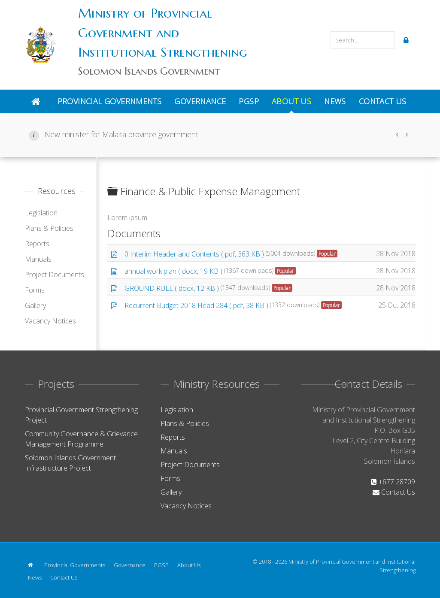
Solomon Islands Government (149, 71)
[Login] (407, 40)
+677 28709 (393, 481)
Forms (35, 290)
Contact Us (394, 492)
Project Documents (54, 274)
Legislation (41, 212)
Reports (37, 243)
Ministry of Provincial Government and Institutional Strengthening (162, 32)
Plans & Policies (49, 228)
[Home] (38, 101)
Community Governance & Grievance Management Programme (81, 439)
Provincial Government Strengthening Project (81, 415)
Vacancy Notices (50, 321)
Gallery (35, 305)
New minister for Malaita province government (120, 134)
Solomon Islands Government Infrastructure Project (70, 463)
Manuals (38, 259)
